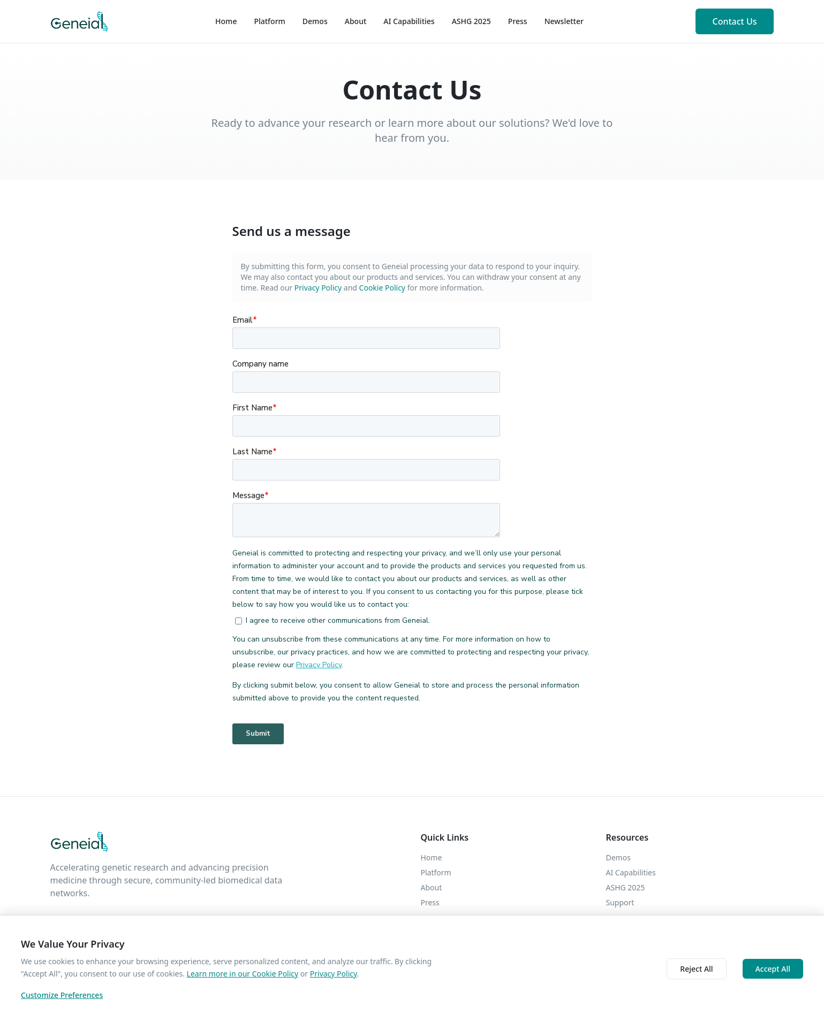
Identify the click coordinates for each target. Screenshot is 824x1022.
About (356, 21)
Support (620, 902)
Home (226, 21)
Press (517, 21)
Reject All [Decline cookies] (696, 969)
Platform (269, 21)
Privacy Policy (318, 288)
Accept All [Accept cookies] (772, 969)
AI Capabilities (408, 21)
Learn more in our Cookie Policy (243, 973)
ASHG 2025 (471, 21)
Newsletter (564, 21)
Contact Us (735, 21)
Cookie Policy (382, 288)
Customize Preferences (62, 995)
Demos (315, 21)
